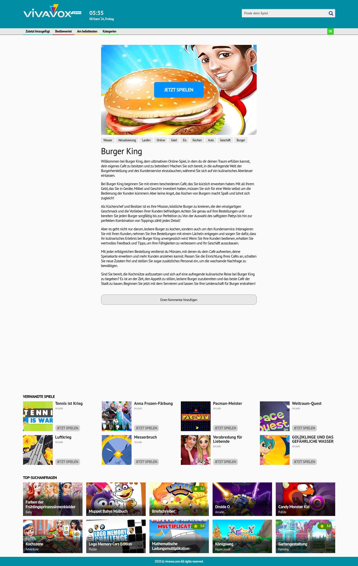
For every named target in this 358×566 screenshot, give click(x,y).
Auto (211, 140)
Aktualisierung (127, 140)
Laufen (146, 140)
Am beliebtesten (87, 31)
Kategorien (109, 31)
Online (161, 140)
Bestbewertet (63, 31)
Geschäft (225, 140)
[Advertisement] (60, 119)
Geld (174, 140)
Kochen (197, 140)
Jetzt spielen (178, 90)
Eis (184, 140)
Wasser (108, 140)
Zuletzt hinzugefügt (38, 31)
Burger (241, 140)
